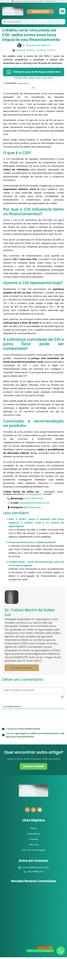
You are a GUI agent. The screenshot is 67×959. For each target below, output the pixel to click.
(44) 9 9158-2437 (33, 498)
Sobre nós (33, 844)
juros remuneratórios (23, 736)
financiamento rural (53, 733)
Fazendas (33, 839)
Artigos (33, 828)
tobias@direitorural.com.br (34, 502)
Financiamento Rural (29, 728)
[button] (62, 11)
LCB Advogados (33, 494)
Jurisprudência (33, 833)
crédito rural (35, 733)
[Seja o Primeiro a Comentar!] (33, 690)
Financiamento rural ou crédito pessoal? (32, 542)
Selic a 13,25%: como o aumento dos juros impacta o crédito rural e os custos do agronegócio (36, 523)
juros (8, 736)
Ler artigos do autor (22, 667)
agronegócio (22, 733)
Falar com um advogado (33, 850)
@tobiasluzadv (32, 507)
